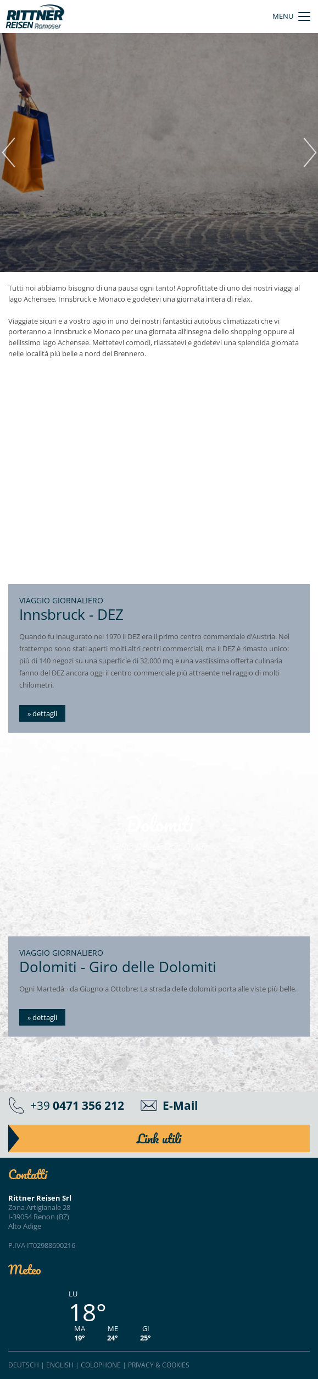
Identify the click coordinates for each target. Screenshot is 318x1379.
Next (310, 152)
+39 (77, 1105)
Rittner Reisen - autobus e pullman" (35, 16)
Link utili (159, 1138)
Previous (8, 152)
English (60, 1365)
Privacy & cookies (158, 1365)
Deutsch (23, 1365)
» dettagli (42, 713)
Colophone (101, 1365)
